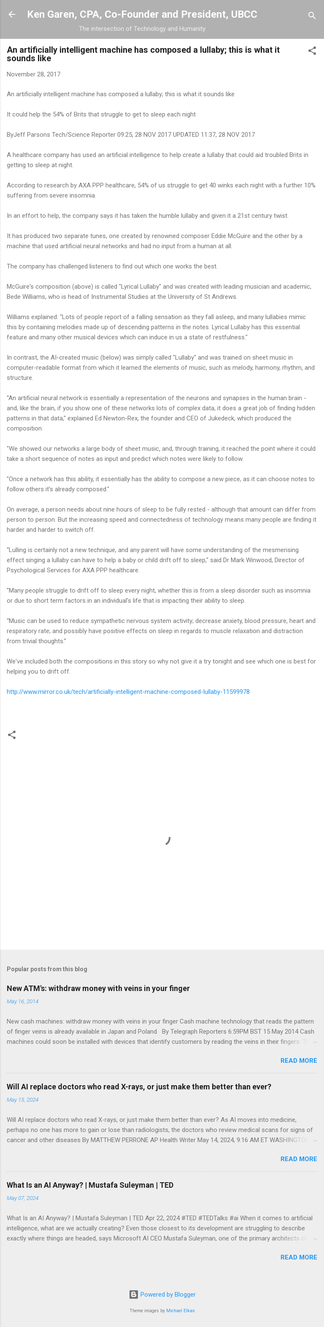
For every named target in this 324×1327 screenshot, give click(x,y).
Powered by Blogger (162, 1294)
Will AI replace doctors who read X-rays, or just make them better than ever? (139, 1086)
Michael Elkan (180, 1310)
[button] (312, 52)
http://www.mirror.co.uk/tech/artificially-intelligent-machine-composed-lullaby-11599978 (128, 692)
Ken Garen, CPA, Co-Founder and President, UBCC (142, 14)
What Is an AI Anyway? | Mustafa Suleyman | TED (90, 1185)
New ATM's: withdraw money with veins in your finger (98, 988)
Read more (299, 1060)
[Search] (312, 17)
